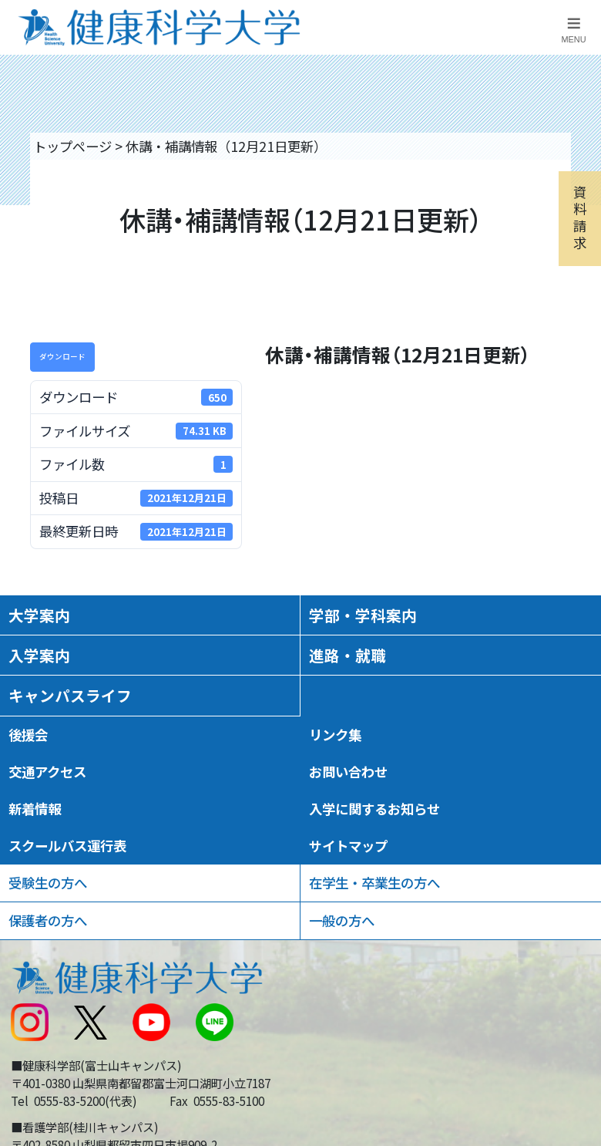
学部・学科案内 (363, 615)
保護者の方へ (47, 920)
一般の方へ (341, 920)
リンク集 (335, 734)
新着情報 (34, 808)
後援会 (28, 734)
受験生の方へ (47, 882)
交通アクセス (47, 771)
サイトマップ (348, 845)
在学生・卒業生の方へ (374, 882)
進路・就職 (347, 655)
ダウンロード (62, 356)
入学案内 (39, 655)
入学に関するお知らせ (374, 808)
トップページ (72, 146)
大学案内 (39, 615)
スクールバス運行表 (67, 845)
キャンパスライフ (70, 695)
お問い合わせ (348, 771)
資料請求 (579, 216)
